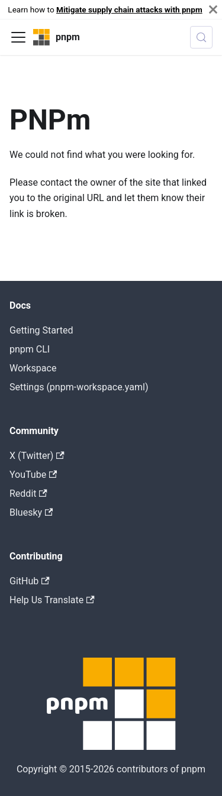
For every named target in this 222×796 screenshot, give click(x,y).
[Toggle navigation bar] (18, 37)
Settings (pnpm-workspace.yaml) (78, 387)
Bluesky (31, 512)
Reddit (28, 493)
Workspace (32, 368)
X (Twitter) (37, 455)
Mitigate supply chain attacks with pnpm (129, 9)
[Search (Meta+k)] (201, 37)
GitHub (29, 581)
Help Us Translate (52, 600)
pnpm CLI (29, 349)
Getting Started (41, 330)
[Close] (213, 9)
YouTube (33, 474)
